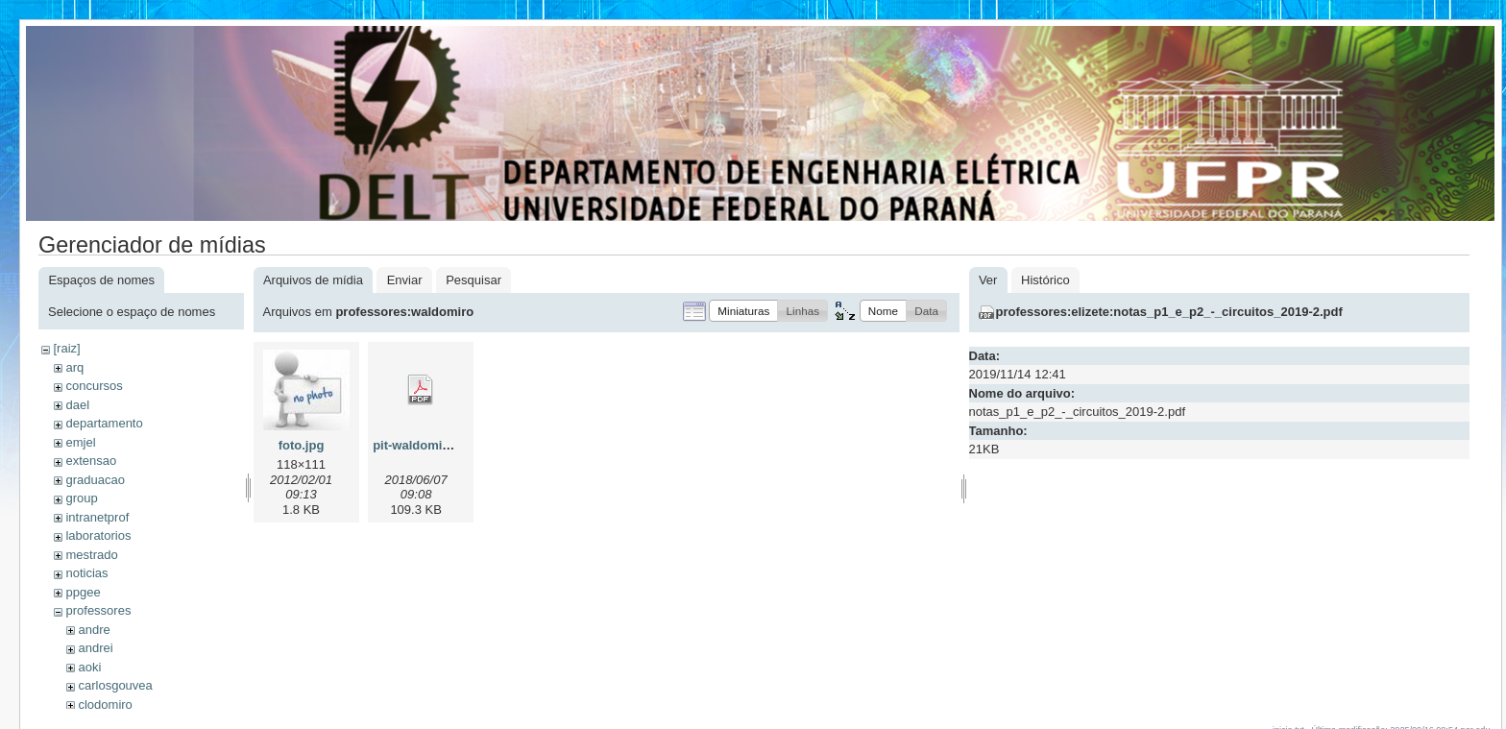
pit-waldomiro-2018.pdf (441, 445)
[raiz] (66, 348)
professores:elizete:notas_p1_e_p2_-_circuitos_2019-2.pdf (1169, 311)
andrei (95, 648)
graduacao (94, 480)
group (81, 498)
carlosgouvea (115, 685)
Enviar (405, 280)
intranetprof (97, 517)
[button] (743, 311)
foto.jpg (302, 445)
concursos (93, 385)
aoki (89, 667)
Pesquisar (473, 280)
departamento (103, 423)
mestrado (91, 554)
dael (77, 405)
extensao (90, 460)
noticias (86, 573)
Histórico (1045, 280)
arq (74, 367)
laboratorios (98, 535)
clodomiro (105, 704)
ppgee (82, 592)
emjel (80, 442)
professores (98, 610)
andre (93, 629)
